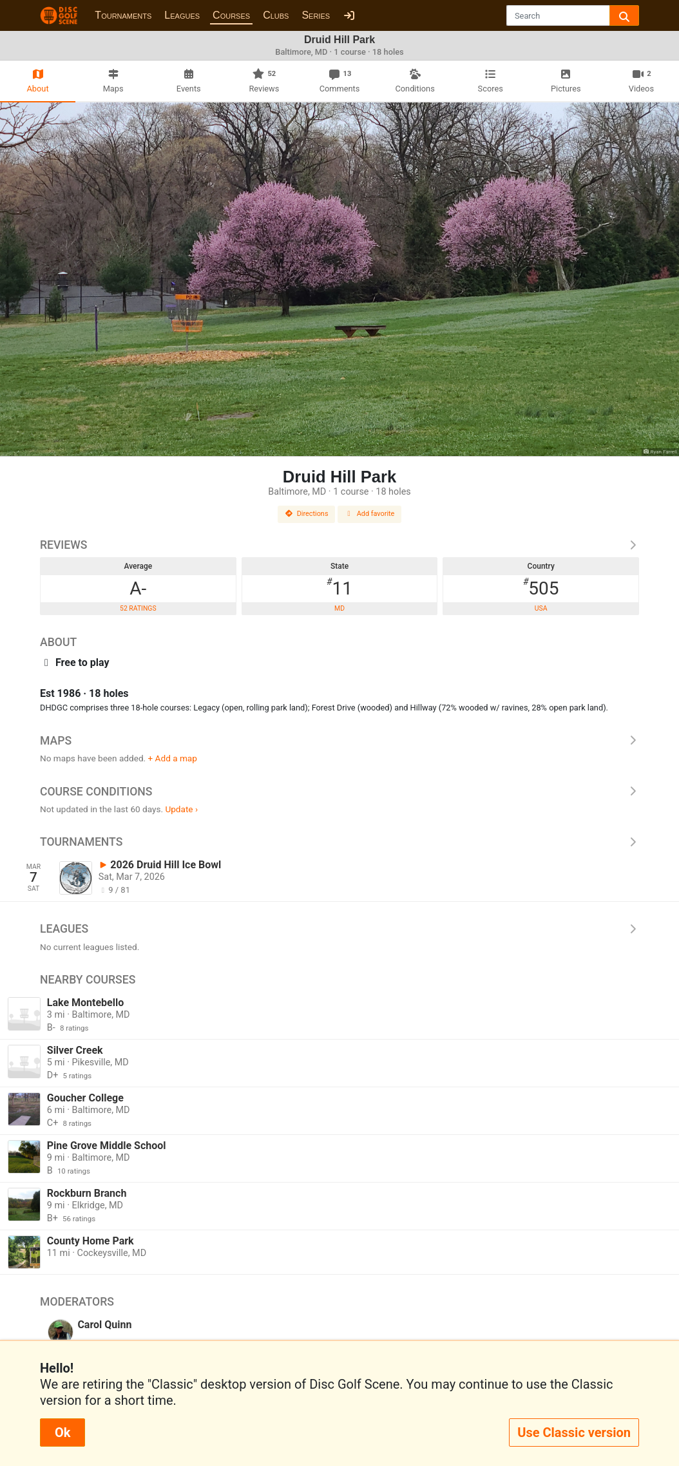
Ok (62, 1432)
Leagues (182, 15)
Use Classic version (574, 1432)
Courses (231, 15)
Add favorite (370, 513)
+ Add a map (172, 758)
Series (315, 15)
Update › (181, 809)
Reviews (339, 544)
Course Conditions (339, 791)
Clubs (276, 15)
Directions (307, 513)
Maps (339, 740)
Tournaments (123, 15)
